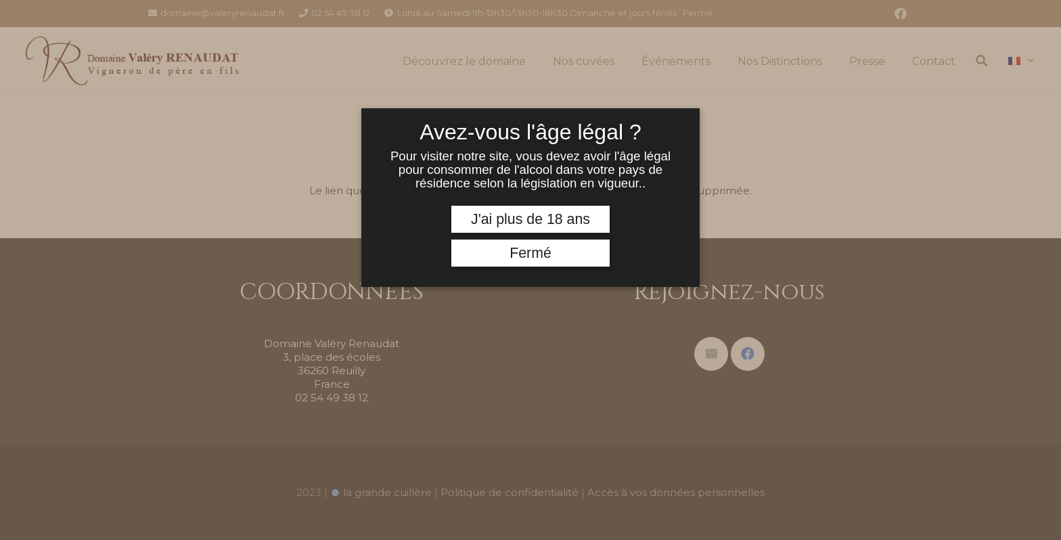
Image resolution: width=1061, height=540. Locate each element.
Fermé (530, 253)
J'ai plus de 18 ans (530, 219)
